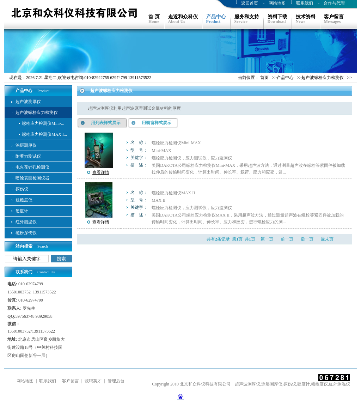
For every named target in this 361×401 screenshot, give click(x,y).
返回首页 (249, 3)
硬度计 (22, 210)
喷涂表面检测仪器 (32, 178)
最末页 (327, 239)
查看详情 (100, 172)
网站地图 (277, 3)
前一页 (287, 239)
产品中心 (285, 77)
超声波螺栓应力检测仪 (322, 77)
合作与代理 (334, 3)
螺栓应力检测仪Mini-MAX (176, 142)
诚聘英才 (93, 380)
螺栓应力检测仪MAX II (173, 192)
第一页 (267, 239)
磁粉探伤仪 (26, 232)
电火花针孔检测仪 (32, 167)
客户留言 (70, 380)
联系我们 (304, 3)
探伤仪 (22, 189)
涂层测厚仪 (26, 145)
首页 (264, 77)
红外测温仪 (26, 221)
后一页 (307, 239)
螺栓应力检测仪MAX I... (44, 134)
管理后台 (116, 380)
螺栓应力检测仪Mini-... (43, 123)
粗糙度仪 (24, 200)
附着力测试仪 (28, 156)
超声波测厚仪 (28, 101)
